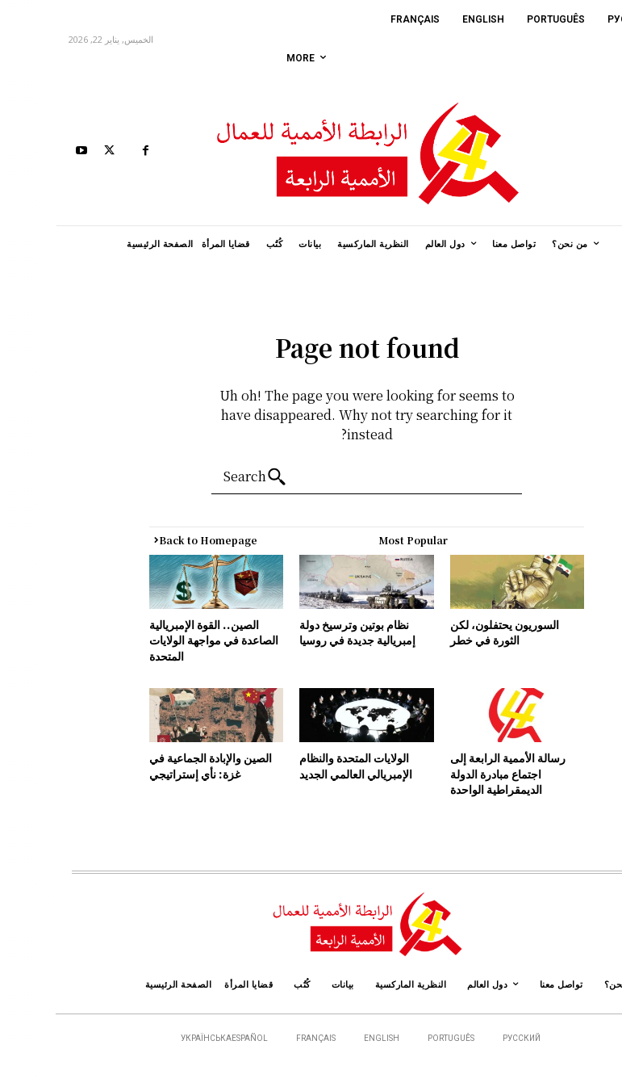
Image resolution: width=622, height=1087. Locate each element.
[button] (596, 151)
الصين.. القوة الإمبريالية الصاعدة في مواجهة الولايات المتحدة (158, 640)
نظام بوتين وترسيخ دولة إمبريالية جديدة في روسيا (302, 632)
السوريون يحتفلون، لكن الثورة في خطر (448, 632)
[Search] (203, 477)
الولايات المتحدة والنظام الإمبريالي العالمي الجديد (300, 765)
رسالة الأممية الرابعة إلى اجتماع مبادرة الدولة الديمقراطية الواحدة (452, 773)
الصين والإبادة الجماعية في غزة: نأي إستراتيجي (155, 765)
